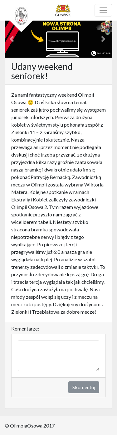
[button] (13, 39)
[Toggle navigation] (103, 10)
